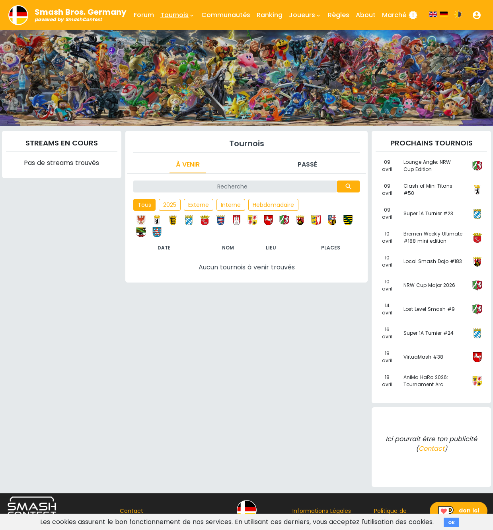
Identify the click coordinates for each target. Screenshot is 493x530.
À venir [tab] (188, 164)
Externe (198, 205)
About (366, 15)
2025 (169, 205)
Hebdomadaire (273, 205)
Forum (144, 15)
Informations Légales (321, 511)
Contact (431, 448)
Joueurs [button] (305, 15)
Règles (338, 15)
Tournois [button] (177, 15)
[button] (477, 15)
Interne (231, 205)
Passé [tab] (307, 164)
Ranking (270, 15)
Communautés (225, 15)
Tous (144, 205)
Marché (400, 15)
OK (451, 522)
